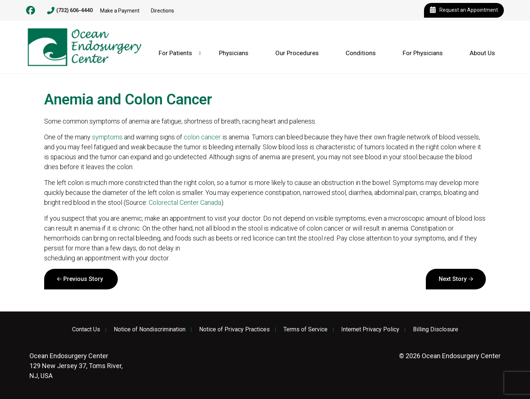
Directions (162, 11)
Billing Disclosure (435, 329)
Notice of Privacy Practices (234, 329)
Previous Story (83, 278)
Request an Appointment (464, 10)
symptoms (107, 137)
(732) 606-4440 (70, 10)
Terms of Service (305, 329)
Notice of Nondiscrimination (150, 329)
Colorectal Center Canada (185, 202)
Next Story (453, 278)
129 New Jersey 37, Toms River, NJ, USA (76, 366)
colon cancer (202, 137)
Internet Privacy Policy (370, 329)
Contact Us (86, 329)
